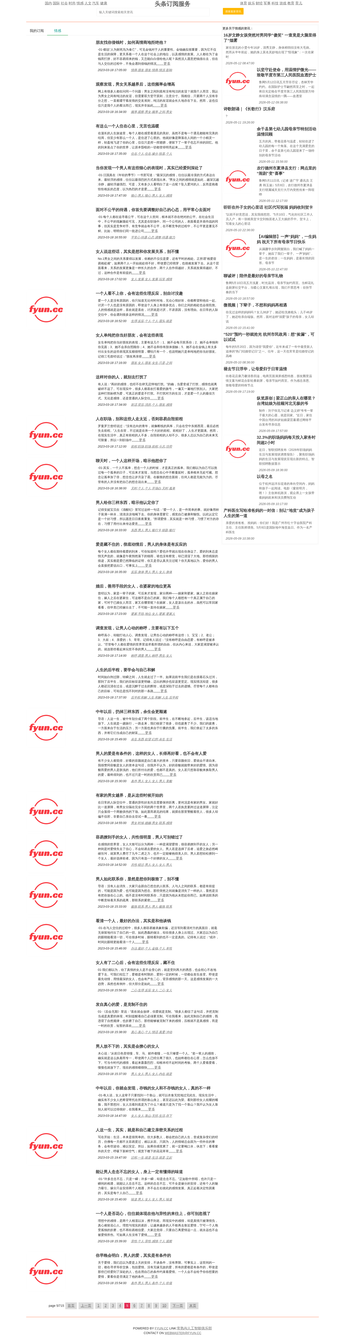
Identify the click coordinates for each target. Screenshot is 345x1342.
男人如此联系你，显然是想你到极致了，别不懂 (137, 879)
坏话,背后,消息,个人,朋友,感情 (151, 404)
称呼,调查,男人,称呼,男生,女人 (151, 655)
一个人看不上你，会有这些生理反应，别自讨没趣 (139, 293)
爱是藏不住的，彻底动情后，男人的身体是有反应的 (141, 544)
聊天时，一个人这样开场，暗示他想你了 (131, 461)
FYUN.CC (161, 1328)
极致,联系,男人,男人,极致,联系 (151, 906)
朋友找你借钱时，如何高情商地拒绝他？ (131, 42)
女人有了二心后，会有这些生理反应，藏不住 (135, 962)
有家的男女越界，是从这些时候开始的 (129, 795)
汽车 (95, 3)
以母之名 (265, 476)
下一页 (177, 1305)
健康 (103, 3)
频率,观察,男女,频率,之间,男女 (151, 112)
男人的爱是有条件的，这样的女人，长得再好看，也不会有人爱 (151, 753)
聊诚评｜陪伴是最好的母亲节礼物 (253, 276)
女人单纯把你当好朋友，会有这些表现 (129, 335)
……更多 (163, 63)
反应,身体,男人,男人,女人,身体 (151, 572)
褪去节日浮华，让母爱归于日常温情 (255, 369)
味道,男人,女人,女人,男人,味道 (151, 1199)
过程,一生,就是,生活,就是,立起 (151, 1157)
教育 (290, 3)
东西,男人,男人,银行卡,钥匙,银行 (153, 530)
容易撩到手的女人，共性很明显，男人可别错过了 (139, 837)
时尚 (72, 3)
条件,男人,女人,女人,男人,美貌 (151, 781)
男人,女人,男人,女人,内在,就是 (151, 1074)
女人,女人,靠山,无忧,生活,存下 (151, 1115)
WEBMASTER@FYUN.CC (183, 1333)
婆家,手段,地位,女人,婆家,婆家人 (153, 614)
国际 (56, 3)
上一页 (86, 1305)
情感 (80, 3)
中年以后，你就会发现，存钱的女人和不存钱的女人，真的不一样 (153, 1088)
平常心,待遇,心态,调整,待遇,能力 (153, 237)
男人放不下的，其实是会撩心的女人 (127, 1046)
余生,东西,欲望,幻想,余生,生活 (151, 739)
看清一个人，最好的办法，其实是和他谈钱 (133, 921)
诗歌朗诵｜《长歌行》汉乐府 (249, 109)
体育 (243, 3)
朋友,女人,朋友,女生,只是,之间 (151, 363)
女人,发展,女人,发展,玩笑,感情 (151, 279)
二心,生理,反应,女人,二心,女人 (151, 990)
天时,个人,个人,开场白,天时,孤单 (153, 488)
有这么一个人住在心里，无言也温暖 (127, 126)
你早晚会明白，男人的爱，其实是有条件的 (133, 1255)
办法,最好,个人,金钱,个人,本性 (151, 948)
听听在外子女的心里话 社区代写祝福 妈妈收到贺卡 (268, 207)
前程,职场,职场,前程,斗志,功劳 (151, 446)
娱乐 (251, 3)
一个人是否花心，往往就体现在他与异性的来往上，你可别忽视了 (153, 1213)
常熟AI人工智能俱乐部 (194, 1328)
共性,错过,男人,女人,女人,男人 (151, 864)
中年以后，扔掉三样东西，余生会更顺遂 (131, 712)
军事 (267, 3)
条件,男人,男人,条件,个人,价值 (151, 1283)
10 (164, 1305)
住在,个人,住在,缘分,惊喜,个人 (151, 153)
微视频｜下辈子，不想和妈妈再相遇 (255, 305)
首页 (71, 1305)
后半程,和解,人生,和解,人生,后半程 (154, 697)
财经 (259, 3)
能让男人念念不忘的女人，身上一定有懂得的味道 (139, 1172)
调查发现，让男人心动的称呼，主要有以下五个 (137, 628)
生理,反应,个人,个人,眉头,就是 (151, 321)
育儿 (298, 3)
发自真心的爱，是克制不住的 (121, 1004)
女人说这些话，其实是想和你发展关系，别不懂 (137, 251)
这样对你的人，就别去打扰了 (121, 377)
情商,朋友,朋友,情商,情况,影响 (151, 70)
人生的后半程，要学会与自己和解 (125, 670)
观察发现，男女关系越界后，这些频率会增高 (135, 84)
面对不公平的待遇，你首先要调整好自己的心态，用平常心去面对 (153, 210)
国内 (48, 3)
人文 (88, 3)
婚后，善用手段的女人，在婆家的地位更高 (133, 586)
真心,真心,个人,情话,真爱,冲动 (151, 1032)
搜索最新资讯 (233, 11)
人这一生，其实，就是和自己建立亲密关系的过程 (139, 1130)
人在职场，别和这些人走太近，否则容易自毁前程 (139, 419)
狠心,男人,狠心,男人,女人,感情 (151, 195)
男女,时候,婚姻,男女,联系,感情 (151, 823)
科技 (275, 3)
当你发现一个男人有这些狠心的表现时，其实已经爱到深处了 (149, 168)
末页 (192, 1305)
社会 (64, 3)
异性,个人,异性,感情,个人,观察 (151, 1241)
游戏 (282, 3)
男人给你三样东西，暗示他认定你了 (127, 502)
